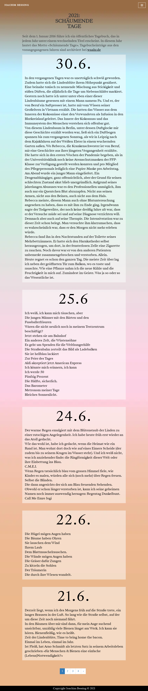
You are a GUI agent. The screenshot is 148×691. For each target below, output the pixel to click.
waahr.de (94, 50)
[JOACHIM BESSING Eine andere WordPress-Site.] (16, 5)
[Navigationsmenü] (142, 5)
